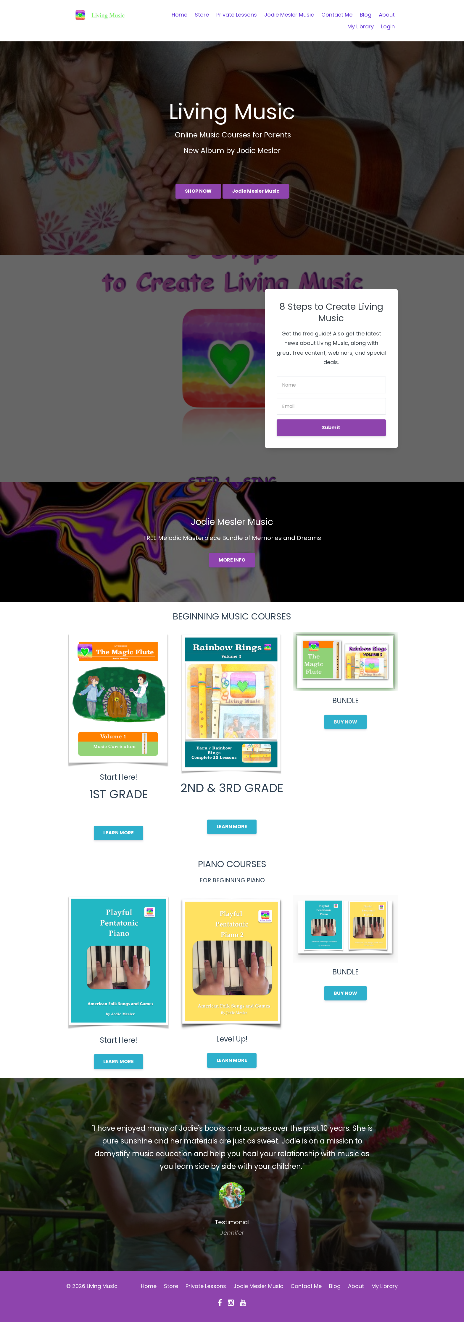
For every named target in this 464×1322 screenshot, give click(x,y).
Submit (331, 427)
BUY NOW (345, 721)
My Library (360, 26)
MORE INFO (232, 560)
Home (179, 14)
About (387, 14)
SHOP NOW (198, 191)
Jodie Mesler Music (289, 14)
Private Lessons (236, 14)
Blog (365, 14)
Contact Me (336, 14)
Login (388, 26)
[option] (232, 1175)
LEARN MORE (118, 832)
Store (202, 14)
